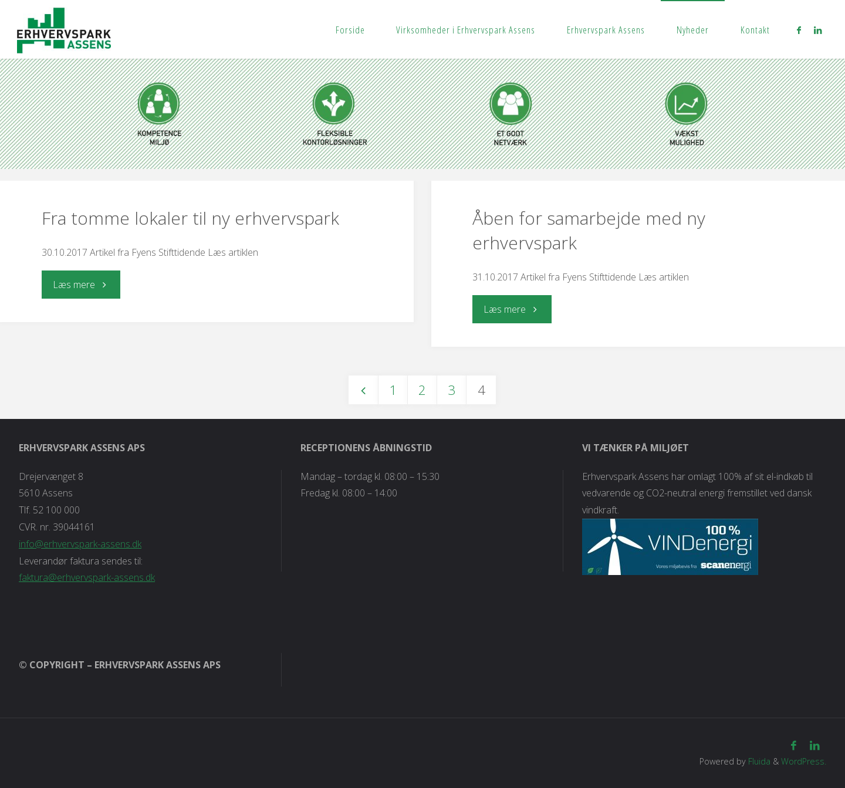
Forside (350, 29)
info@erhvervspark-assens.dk (80, 543)
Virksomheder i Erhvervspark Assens (465, 29)
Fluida (758, 761)
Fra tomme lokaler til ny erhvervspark (190, 218)
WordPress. (803, 761)
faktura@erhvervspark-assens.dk (87, 577)
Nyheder (693, 29)
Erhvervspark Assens (606, 29)
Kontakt (755, 29)
